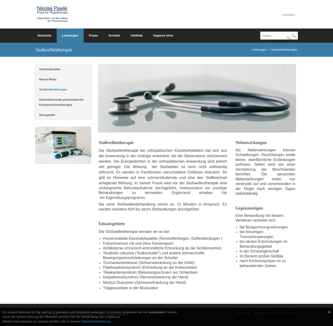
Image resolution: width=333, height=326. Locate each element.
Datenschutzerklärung (96, 321)
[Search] (279, 36)
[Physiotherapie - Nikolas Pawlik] (52, 14)
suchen (294, 36)
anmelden (289, 15)
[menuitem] (70, 36)
